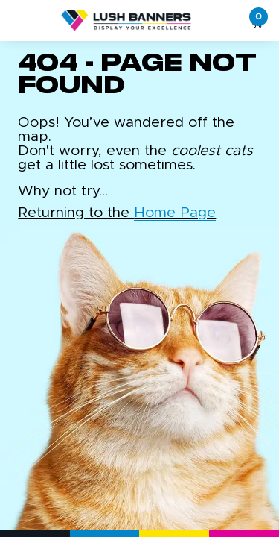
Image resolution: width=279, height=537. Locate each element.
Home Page (175, 213)
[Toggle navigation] (16, 21)
